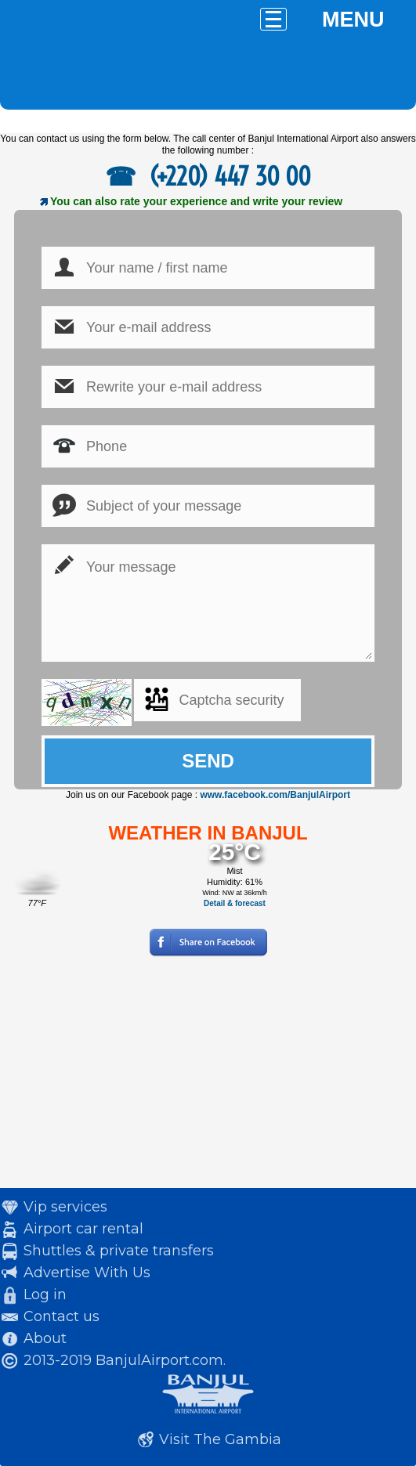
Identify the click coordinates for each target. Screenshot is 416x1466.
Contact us (61, 1316)
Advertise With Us (87, 1272)
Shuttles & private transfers (119, 1250)
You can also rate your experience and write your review (196, 201)
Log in (45, 1294)
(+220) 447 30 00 (227, 176)
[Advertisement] (208, 1078)
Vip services (65, 1206)
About (45, 1338)
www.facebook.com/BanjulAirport (275, 794)
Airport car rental (83, 1228)
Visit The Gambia (220, 1439)
